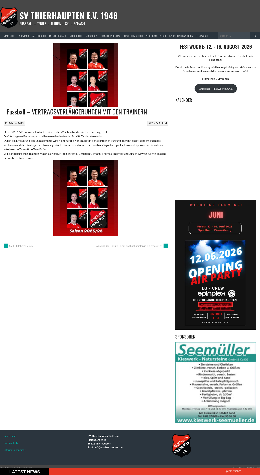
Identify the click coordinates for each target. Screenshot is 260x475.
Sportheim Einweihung (181, 36)
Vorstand (24, 36)
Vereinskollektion (156, 36)
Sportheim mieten (133, 36)
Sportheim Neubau (110, 36)
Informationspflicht (15, 449)
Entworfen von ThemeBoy (246, 467)
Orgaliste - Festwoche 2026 (216, 88)
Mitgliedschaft (57, 36)
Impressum (10, 435)
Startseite (9, 36)
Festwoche (202, 36)
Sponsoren (91, 36)
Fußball (163, 123)
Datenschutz (11, 442)
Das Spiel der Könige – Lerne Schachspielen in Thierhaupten (131, 245)
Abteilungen (39, 36)
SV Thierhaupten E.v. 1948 (68, 15)
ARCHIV (153, 123)
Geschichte (76, 36)
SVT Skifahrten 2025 (18, 245)
